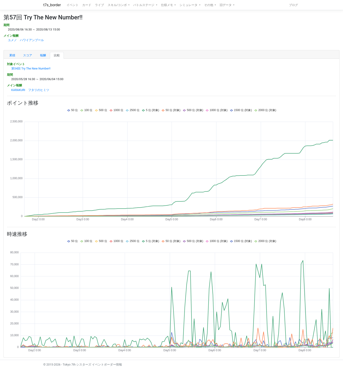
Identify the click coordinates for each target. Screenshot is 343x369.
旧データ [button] (226, 5)
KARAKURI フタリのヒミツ (30, 90)
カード (86, 5)
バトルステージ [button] (144, 5)
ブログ (293, 5)
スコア (27, 55)
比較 (57, 55)
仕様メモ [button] (167, 5)
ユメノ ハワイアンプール (26, 40)
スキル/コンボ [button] (117, 5)
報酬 (43, 55)
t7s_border (52, 5)
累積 (12, 55)
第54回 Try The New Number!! (31, 68)
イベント (73, 5)
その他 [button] (209, 5)
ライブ (99, 5)
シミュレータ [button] (188, 5)
